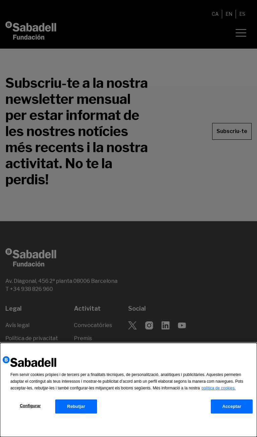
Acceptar (231, 406)
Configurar (30, 406)
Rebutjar (76, 406)
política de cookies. (218, 388)
